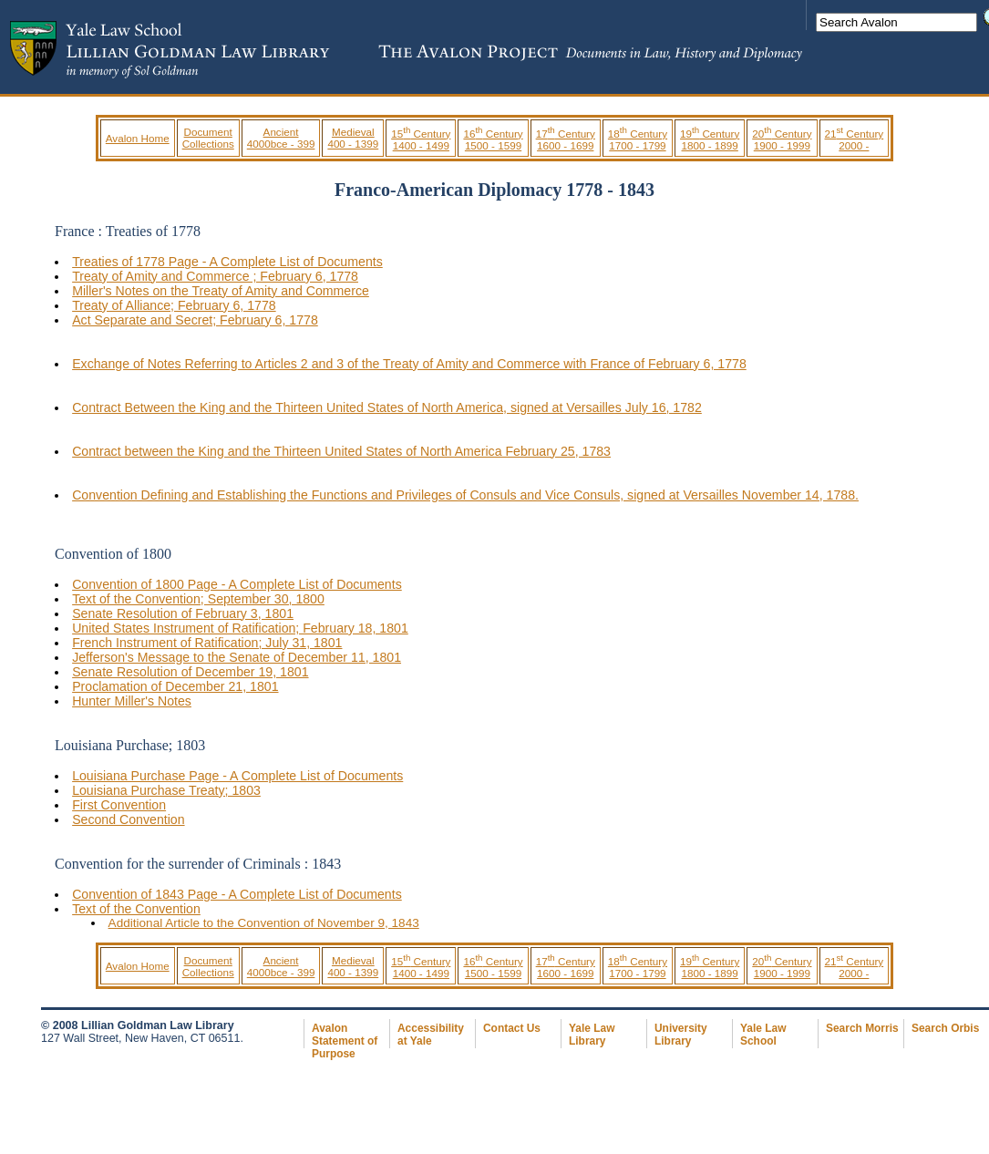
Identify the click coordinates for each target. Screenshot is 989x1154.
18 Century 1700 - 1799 (637, 139)
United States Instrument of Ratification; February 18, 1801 (240, 628)
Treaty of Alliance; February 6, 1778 (174, 305)
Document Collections (208, 137)
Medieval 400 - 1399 (352, 137)
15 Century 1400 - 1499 (420, 139)
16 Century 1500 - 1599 (492, 139)
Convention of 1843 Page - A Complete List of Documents (237, 894)
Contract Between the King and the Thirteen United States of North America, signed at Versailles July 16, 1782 (387, 407)
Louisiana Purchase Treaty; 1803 (166, 790)
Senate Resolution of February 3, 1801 (183, 613)
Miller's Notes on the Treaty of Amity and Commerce (220, 290)
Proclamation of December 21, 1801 (175, 686)
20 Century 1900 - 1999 (781, 139)
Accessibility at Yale (430, 1034)
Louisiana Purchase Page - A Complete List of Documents (237, 775)
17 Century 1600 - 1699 (565, 139)
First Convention (119, 805)
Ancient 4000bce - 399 (281, 137)
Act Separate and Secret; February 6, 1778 (195, 320)
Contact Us (512, 1028)
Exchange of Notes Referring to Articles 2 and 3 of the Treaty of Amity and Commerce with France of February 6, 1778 (409, 363)
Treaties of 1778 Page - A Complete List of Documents (227, 261)
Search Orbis (945, 1028)
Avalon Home (138, 138)
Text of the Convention (136, 909)
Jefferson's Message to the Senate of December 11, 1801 (236, 657)
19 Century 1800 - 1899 (709, 139)
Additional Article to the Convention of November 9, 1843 (263, 923)
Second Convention (128, 819)
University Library (680, 1034)
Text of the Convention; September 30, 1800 (198, 599)
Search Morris (862, 1028)
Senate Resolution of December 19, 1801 (190, 672)
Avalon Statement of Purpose (344, 1041)
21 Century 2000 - (854, 139)
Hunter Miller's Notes (131, 701)
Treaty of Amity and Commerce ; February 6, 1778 (215, 276)
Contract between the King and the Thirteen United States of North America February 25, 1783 (341, 451)
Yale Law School (763, 1034)
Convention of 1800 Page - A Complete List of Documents (237, 584)
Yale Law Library (591, 1034)
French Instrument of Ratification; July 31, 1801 (207, 642)
